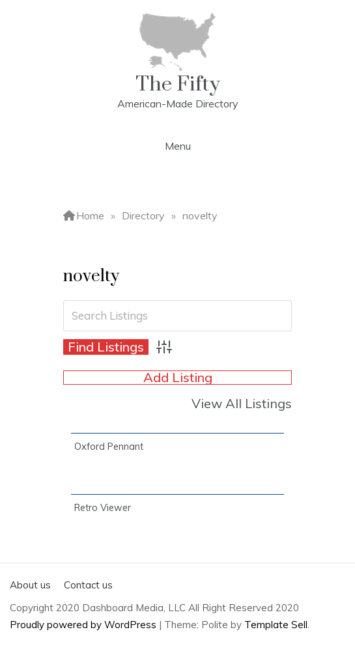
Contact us (88, 585)
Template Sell (275, 624)
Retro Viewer (102, 508)
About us (30, 585)
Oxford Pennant (108, 446)
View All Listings (242, 403)
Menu (178, 145)
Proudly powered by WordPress (84, 624)
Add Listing (177, 377)
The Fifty (177, 84)
